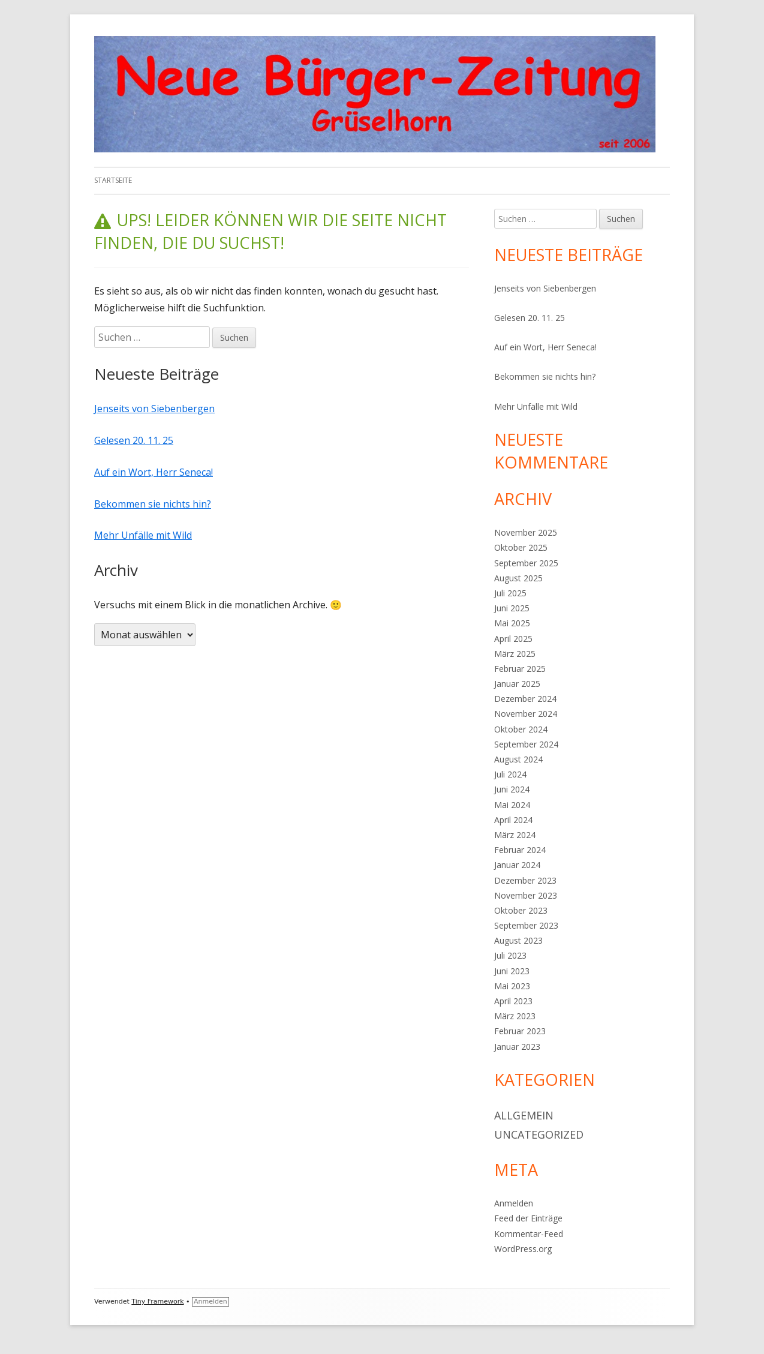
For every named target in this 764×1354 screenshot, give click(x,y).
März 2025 (515, 653)
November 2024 (525, 713)
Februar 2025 (520, 668)
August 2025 (518, 578)
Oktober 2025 (521, 547)
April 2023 (513, 1001)
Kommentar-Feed (528, 1233)
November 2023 (525, 895)
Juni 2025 (512, 608)
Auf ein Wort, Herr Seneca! (153, 472)
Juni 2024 (512, 789)
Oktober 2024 (521, 729)
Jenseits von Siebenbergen (154, 408)
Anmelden (513, 1203)
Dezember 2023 (525, 880)
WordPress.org (523, 1248)
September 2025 (526, 563)
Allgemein (524, 1115)
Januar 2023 (517, 1046)
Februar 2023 (520, 1031)
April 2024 (513, 819)
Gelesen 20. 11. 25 (133, 440)
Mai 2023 (512, 986)
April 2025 (513, 638)
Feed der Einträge (528, 1218)
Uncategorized (538, 1134)
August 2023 (518, 940)
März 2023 (515, 1016)
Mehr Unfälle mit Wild (143, 535)
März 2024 (515, 834)
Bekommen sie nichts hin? (152, 504)
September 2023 (526, 925)
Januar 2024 (517, 864)
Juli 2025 (510, 593)
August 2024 (518, 759)
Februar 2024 (520, 849)
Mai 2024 (512, 804)
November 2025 (525, 532)
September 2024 (526, 744)
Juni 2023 (512, 971)
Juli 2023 (510, 955)
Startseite (113, 180)
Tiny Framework (157, 1301)
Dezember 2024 (525, 698)
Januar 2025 (517, 683)
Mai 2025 (512, 623)
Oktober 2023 (521, 910)
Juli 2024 (510, 774)
